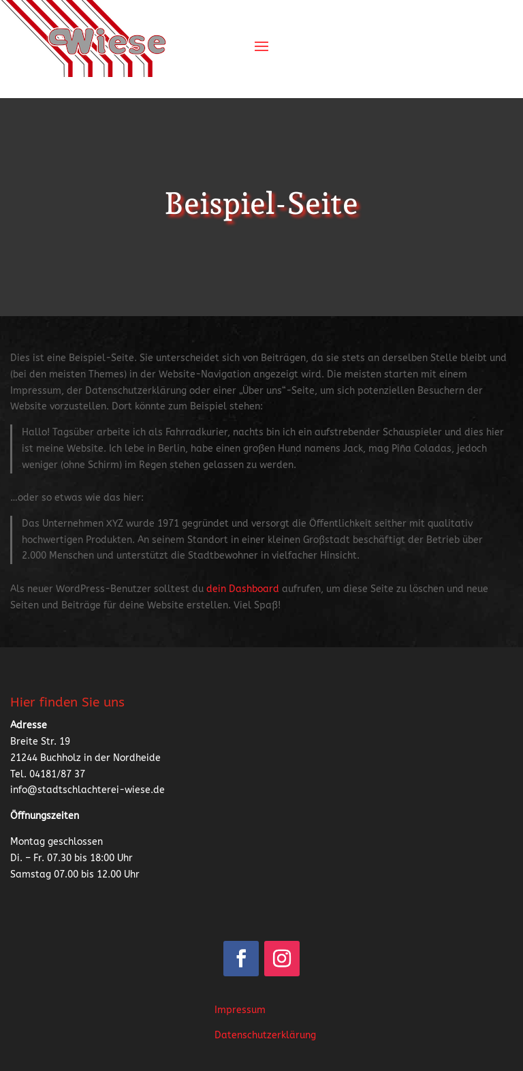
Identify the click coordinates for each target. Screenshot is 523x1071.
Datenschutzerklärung (265, 1035)
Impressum (240, 1010)
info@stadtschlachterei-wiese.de (87, 790)
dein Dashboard (242, 589)
